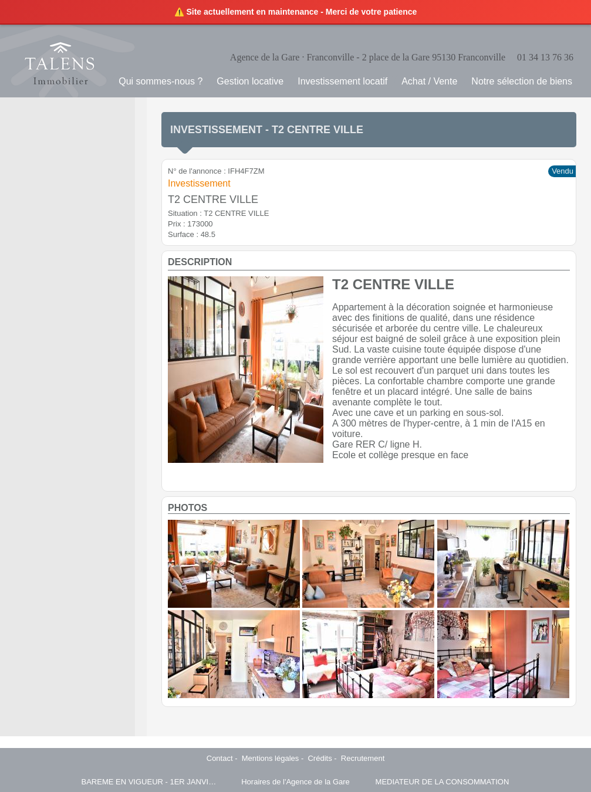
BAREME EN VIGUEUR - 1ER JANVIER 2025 (149, 781)
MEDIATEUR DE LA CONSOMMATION (442, 781)
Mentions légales (270, 758)
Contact (220, 758)
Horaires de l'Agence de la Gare (295, 781)
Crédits (320, 758)
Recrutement (362, 758)
